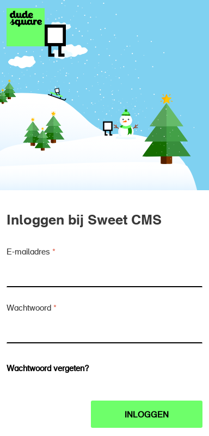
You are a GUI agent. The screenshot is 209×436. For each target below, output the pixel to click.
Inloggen (147, 415)
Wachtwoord (29, 309)
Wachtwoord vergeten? (48, 369)
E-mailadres (28, 253)
